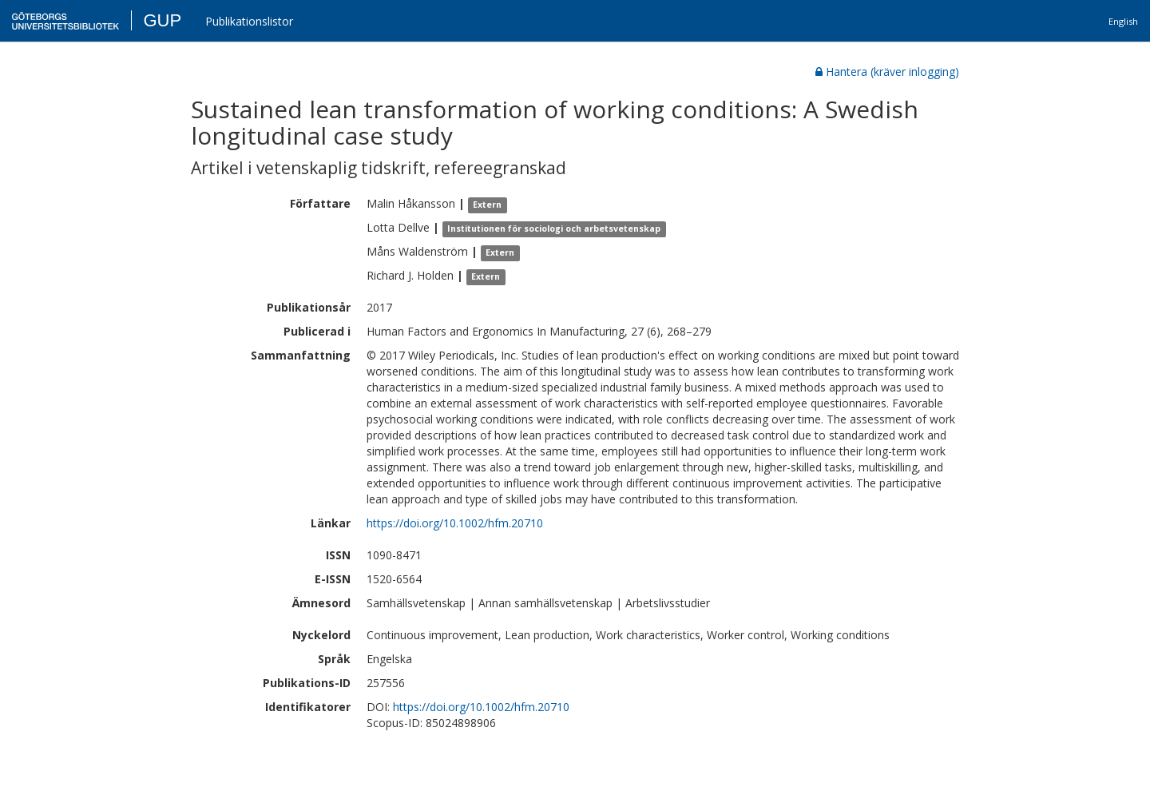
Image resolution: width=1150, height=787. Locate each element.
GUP (162, 20)
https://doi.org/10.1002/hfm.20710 (455, 523)
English (1123, 21)
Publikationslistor (249, 21)
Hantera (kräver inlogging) (887, 71)
